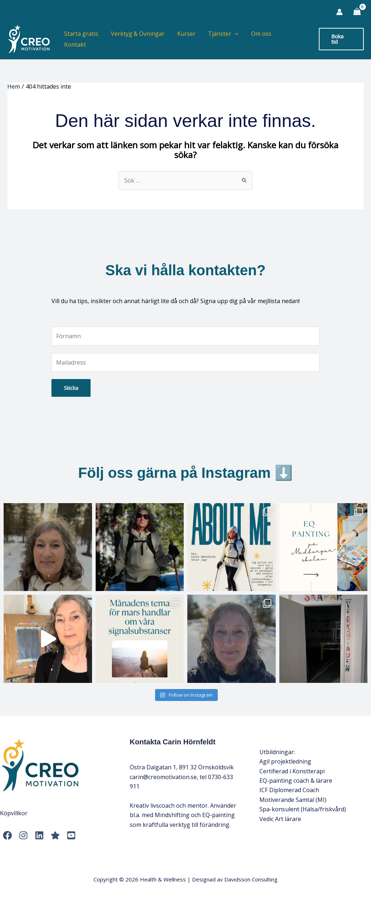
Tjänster (225, 39)
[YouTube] (71, 835)
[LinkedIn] (39, 835)
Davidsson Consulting (251, 879)
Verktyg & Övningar (141, 39)
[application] (237, 39)
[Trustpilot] (55, 835)
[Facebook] (7, 835)
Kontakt (295, 39)
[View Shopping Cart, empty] (357, 11)
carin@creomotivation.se (163, 777)
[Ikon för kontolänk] (339, 12)
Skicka (71, 387)
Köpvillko (12, 813)
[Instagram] (23, 835)
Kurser (189, 39)
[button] (341, 38)
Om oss (262, 39)
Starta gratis (86, 39)
